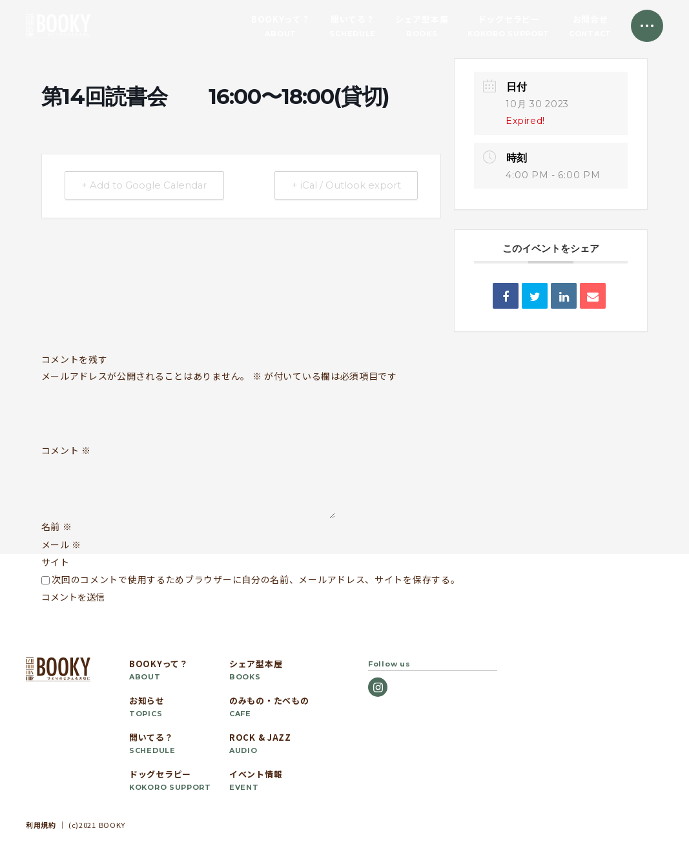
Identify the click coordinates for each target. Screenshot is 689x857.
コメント (66, 450)
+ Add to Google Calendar (146, 186)
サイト (55, 561)
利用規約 (41, 825)
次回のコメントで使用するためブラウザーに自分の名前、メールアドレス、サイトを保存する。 (256, 579)
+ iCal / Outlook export (344, 186)
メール (61, 544)
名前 (56, 526)
